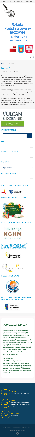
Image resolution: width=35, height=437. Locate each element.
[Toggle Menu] (31, 147)
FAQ (6, 63)
